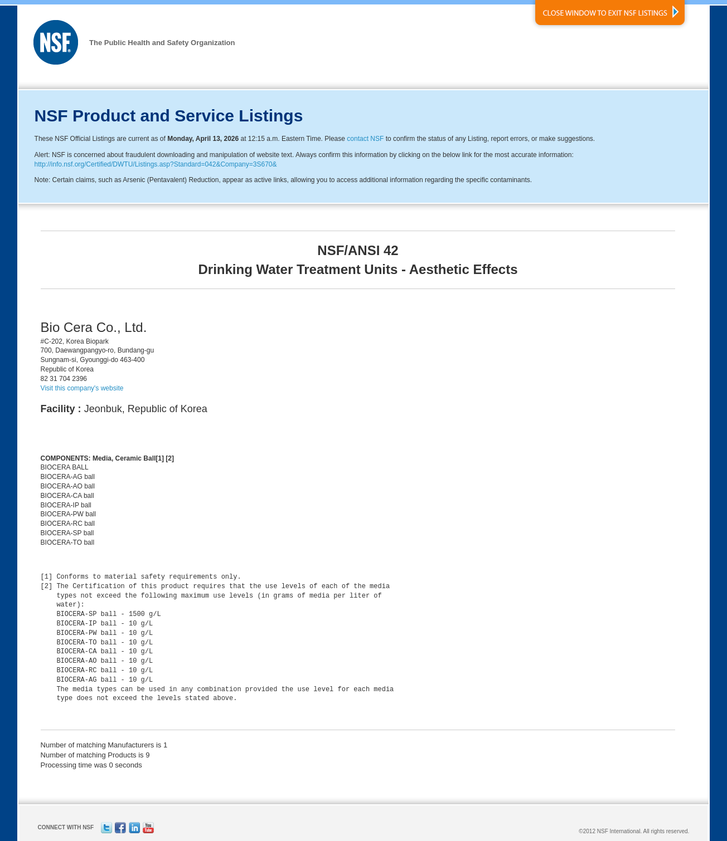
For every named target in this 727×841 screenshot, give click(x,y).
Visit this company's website (82, 388)
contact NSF (365, 139)
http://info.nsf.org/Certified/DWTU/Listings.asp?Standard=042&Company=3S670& (156, 164)
